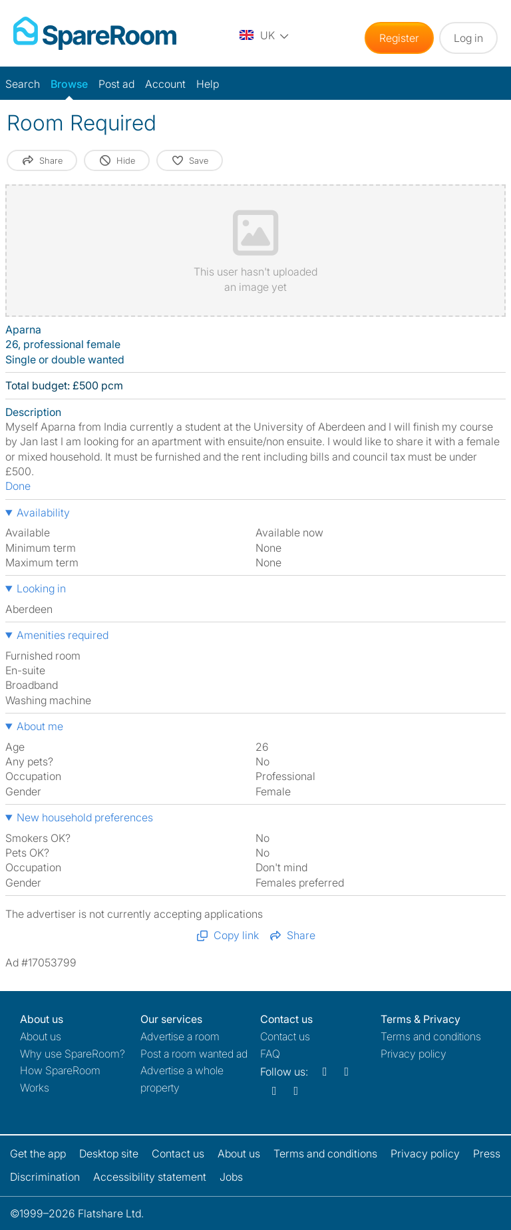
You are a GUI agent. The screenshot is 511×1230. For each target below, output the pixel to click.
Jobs (231, 1176)
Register (399, 38)
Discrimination (45, 1176)
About (40, 1036)
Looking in (41, 588)
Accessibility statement (149, 1176)
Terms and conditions (431, 1036)
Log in (468, 38)
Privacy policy (413, 1053)
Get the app (38, 1153)
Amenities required (62, 635)
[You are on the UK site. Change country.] (264, 35)
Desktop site (108, 1153)
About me (40, 726)
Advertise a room (180, 1036)
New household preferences (85, 817)
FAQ (270, 1053)
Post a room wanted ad (194, 1053)
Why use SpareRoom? (72, 1053)
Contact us (285, 1036)
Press (486, 1153)
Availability (43, 512)
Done (18, 486)
